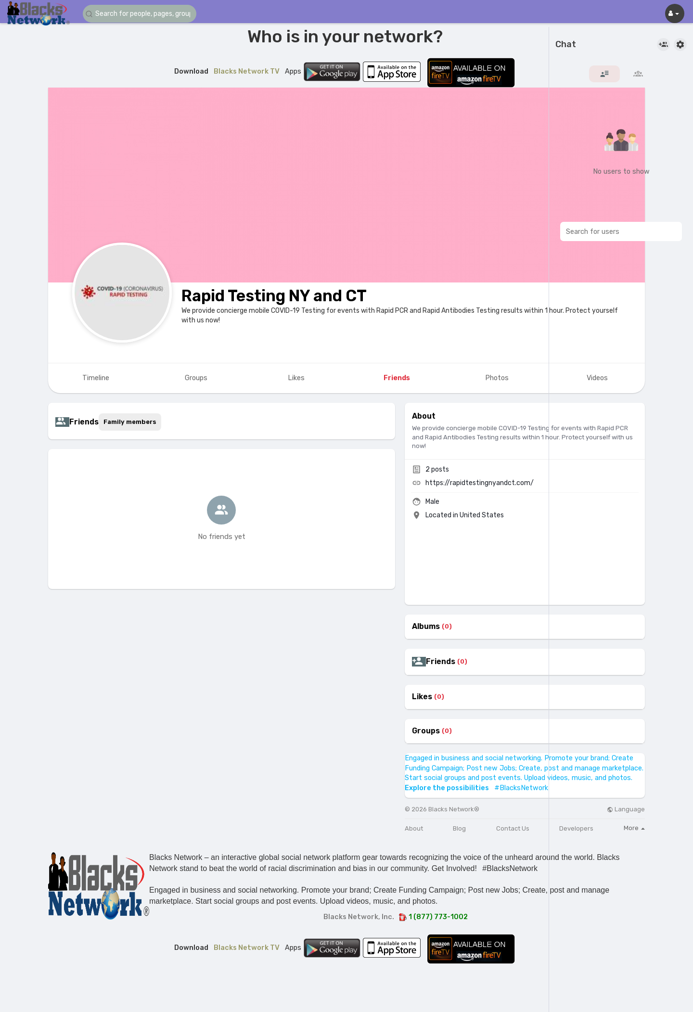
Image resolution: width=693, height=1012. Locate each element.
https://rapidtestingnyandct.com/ (479, 483)
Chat (565, 45)
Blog (459, 828)
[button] (140, 14)
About (414, 828)
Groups (426, 731)
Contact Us (512, 828)
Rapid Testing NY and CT (274, 295)
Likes (422, 697)
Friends (440, 662)
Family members (129, 421)
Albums (426, 626)
